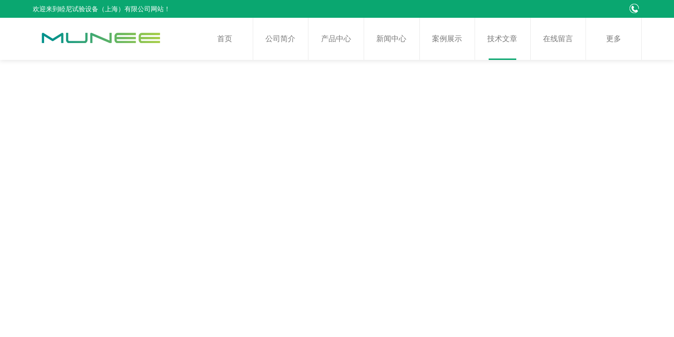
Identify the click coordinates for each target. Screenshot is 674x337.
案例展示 (447, 39)
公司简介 (280, 39)
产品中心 (336, 39)
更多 (613, 39)
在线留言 (558, 39)
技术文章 (502, 39)
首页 (224, 39)
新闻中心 (391, 39)
